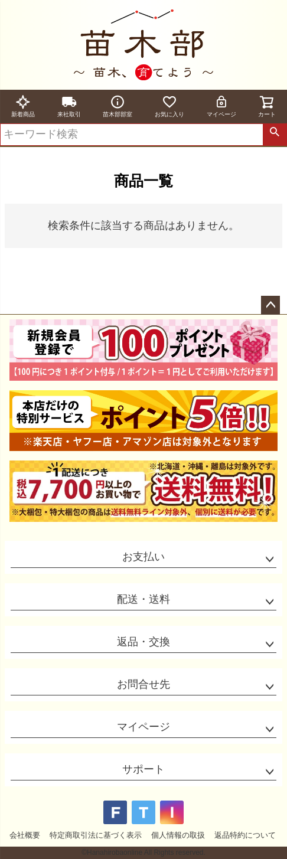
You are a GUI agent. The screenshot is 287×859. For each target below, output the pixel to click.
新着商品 (23, 105)
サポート (143, 769)
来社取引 (69, 105)
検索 (274, 134)
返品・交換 (143, 642)
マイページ (221, 105)
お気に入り (169, 105)
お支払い (143, 557)
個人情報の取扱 (178, 835)
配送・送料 (143, 599)
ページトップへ (270, 305)
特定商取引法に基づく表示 (96, 835)
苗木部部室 (117, 105)
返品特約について (245, 835)
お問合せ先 (143, 684)
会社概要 (24, 835)
